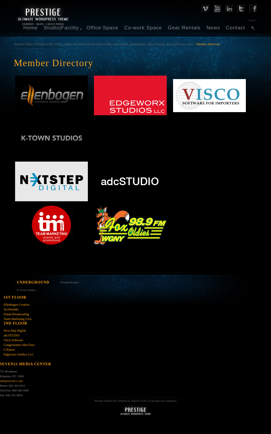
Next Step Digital (15, 330)
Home (30, 27)
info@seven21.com (11, 380)
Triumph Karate (69, 282)
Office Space (102, 27)
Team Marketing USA (18, 319)
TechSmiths (11, 309)
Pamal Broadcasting (16, 314)
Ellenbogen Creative (17, 305)
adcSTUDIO (12, 335)
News (213, 27)
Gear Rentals (184, 27)
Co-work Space (143, 27)
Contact (235, 27)
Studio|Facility (61, 27)
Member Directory (208, 44)
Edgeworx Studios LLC (19, 354)
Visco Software (13, 340)
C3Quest (9, 349)
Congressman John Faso (19, 345)
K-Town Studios (26, 289)
